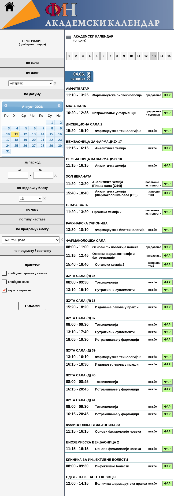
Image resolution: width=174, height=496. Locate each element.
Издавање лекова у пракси (117, 307)
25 (16, 146)
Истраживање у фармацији (114, 113)
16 (60, 134)
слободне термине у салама (27, 273)
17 (8, 140)
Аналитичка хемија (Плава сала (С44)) (107, 184)
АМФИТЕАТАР (77, 89)
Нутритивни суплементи (115, 290)
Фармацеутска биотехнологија (117, 95)
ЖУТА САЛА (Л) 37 (81, 318)
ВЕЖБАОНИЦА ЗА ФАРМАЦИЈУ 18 (94, 159)
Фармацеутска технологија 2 (118, 131)
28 (42, 146)
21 (42, 140)
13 (34, 134)
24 (8, 146)
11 (16, 134)
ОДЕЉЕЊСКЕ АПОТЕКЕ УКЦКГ (91, 477)
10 (8, 134)
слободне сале (18, 282)
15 (51, 134)
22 (51, 140)
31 (8, 151)
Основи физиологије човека (115, 247)
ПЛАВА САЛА (77, 205)
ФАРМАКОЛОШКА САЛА (86, 240)
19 (25, 140)
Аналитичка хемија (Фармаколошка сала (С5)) (116, 193)
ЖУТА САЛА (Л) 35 (81, 276)
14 (42, 134)
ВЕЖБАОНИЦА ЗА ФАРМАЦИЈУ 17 (94, 142)
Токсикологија (106, 282)
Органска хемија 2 (107, 212)
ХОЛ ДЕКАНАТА (79, 176)
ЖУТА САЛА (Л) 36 (81, 301)
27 (34, 146)
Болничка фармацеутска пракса (121, 483)
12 (25, 134)
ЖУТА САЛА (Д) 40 (81, 375)
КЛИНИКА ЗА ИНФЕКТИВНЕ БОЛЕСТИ (97, 460)
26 (25, 146)
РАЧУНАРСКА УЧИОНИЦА (87, 223)
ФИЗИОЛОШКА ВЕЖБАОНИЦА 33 (93, 425)
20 (34, 140)
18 (16, 140)
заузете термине (19, 290)
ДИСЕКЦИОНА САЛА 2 (84, 124)
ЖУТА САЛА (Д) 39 (81, 350)
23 (60, 140)
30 (60, 146)
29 (51, 146)
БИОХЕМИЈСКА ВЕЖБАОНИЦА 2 (92, 442)
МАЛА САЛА (76, 106)
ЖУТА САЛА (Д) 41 (81, 400)
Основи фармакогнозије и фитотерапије (113, 255)
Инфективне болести (112, 466)
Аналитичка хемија (110, 148)
